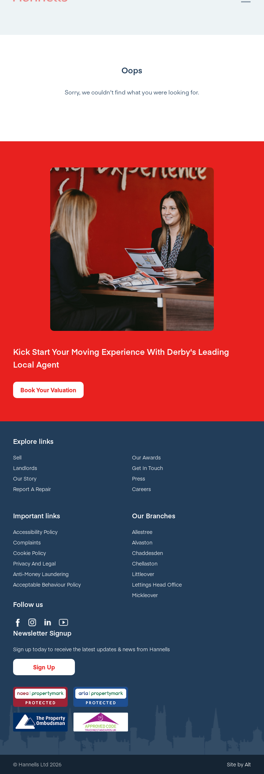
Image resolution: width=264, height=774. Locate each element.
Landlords (25, 467)
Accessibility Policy (35, 531)
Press (138, 478)
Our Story (24, 478)
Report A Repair (32, 489)
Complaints (27, 542)
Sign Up (44, 667)
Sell (17, 457)
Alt (248, 764)
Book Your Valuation (48, 390)
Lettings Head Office (157, 584)
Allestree (142, 531)
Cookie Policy (29, 552)
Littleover (143, 574)
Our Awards (146, 457)
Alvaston (142, 542)
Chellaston (144, 563)
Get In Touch (147, 467)
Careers (141, 489)
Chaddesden (147, 552)
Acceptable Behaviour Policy (47, 584)
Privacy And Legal (34, 563)
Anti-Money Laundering (41, 574)
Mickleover (145, 595)
